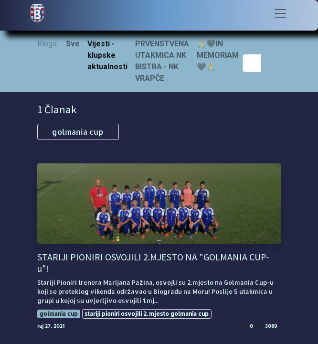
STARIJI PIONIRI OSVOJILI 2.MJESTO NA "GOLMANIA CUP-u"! (153, 262)
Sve (73, 43)
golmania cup (59, 313)
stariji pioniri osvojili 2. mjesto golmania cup (147, 313)
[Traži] (271, 63)
